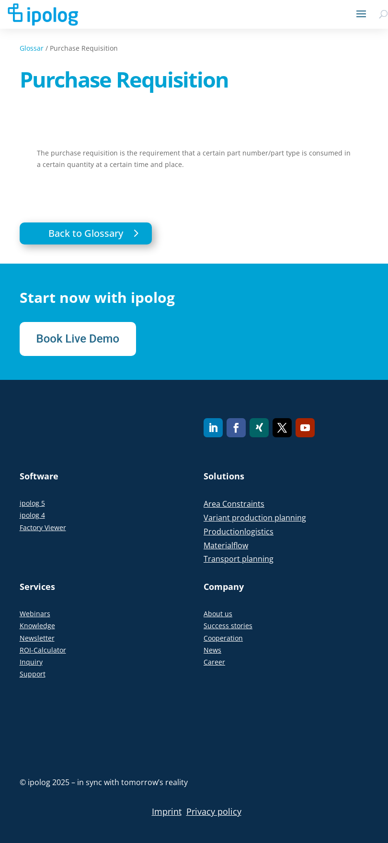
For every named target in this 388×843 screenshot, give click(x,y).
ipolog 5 (32, 503)
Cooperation (223, 638)
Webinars (35, 613)
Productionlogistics (239, 531)
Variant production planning (255, 517)
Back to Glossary (85, 233)
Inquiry (31, 661)
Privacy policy (213, 811)
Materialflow (226, 545)
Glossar (32, 48)
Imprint (167, 811)
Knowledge (37, 625)
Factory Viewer (43, 527)
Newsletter (37, 638)
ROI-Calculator (43, 649)
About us (218, 613)
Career (214, 661)
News (212, 649)
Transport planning (239, 559)
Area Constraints (234, 504)
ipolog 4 (32, 515)
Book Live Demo (78, 338)
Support (33, 673)
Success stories (228, 625)
